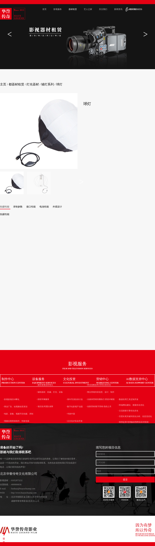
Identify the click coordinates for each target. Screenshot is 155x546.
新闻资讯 (118, 9)
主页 (3, 84)
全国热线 (4, 484)
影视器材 (4, 480)
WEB (2, 493)
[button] (145, 34)
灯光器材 (32, 84)
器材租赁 (73, 9)
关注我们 (103, 9)
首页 (44, 9)
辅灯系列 (47, 84)
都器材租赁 (16, 84)
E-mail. (3, 489)
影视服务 (57, 9)
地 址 (4, 497)
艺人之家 (88, 9)
